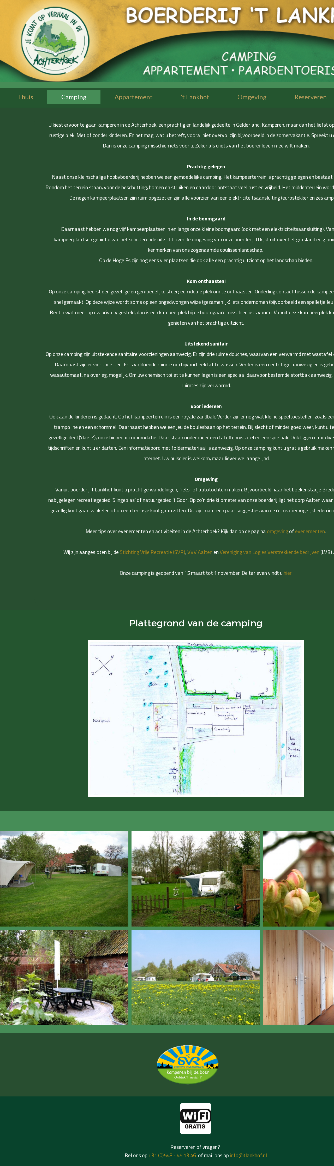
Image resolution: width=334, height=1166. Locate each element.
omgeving (278, 531)
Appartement (134, 97)
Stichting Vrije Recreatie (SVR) (152, 552)
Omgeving (251, 97)
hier (287, 573)
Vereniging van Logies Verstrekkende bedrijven (269, 552)
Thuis (25, 97)
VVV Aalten (199, 552)
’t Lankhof (195, 97)
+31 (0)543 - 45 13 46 (172, 1155)
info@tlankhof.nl (248, 1155)
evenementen (310, 531)
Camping (73, 97)
